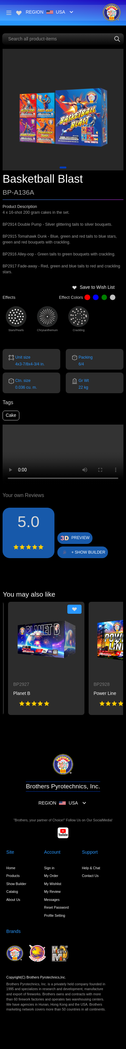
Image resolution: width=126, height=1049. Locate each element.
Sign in (49, 868)
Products (13, 876)
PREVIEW (80, 537)
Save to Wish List (93, 287)
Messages (52, 900)
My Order (51, 876)
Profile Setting (54, 915)
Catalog (12, 891)
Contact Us (90, 876)
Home (10, 868)
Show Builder (16, 884)
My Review (52, 891)
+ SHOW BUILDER (88, 552)
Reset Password (56, 907)
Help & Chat (91, 868)
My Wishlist (52, 884)
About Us (13, 900)
